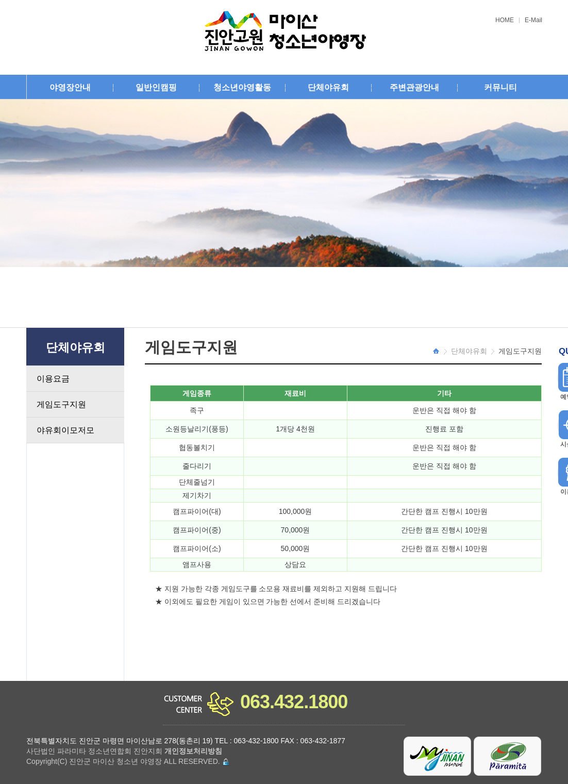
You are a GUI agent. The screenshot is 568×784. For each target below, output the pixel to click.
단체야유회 (328, 87)
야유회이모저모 (65, 430)
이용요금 (53, 378)
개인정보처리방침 (193, 751)
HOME (504, 20)
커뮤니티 (500, 87)
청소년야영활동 (242, 87)
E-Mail (533, 20)
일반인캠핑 (156, 87)
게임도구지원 (61, 404)
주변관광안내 (414, 87)
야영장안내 (70, 87)
